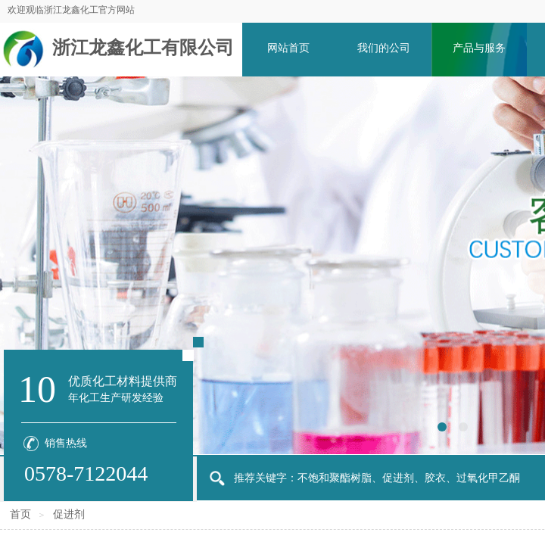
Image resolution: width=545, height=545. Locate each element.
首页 (20, 514)
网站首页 (288, 48)
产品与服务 (479, 48)
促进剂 (69, 514)
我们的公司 (383, 48)
